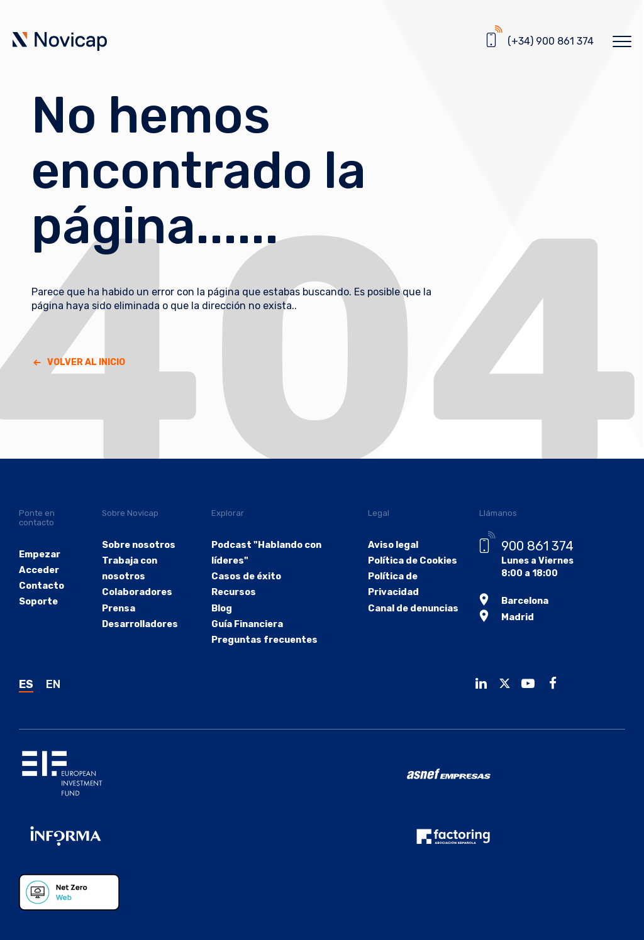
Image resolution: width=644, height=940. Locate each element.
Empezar (39, 554)
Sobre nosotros (139, 545)
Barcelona (522, 599)
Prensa (119, 608)
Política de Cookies (409, 560)
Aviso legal (390, 545)
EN (53, 684)
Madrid (514, 615)
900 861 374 (534, 546)
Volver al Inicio (86, 363)
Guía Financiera (247, 624)
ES (26, 684)
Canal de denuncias (410, 608)
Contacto (41, 586)
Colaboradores (137, 592)
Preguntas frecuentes (264, 640)
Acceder (38, 570)
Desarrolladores (140, 624)
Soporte (38, 601)
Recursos (233, 592)
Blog (222, 608)
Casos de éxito (245, 576)
